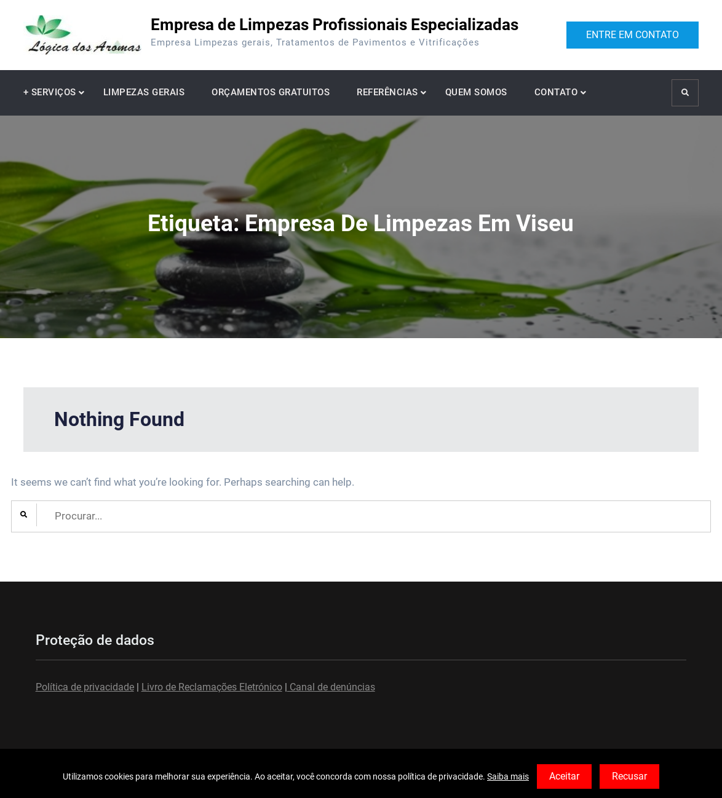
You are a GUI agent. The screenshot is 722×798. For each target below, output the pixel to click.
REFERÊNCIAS (387, 92)
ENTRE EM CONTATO (632, 35)
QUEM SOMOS (476, 92)
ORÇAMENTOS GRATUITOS (271, 92)
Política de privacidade (85, 687)
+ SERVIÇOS (49, 92)
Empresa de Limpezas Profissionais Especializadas (334, 24)
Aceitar (564, 776)
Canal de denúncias (331, 687)
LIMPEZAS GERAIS (144, 92)
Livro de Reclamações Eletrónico (211, 687)
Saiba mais (508, 776)
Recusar (629, 776)
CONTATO (556, 92)
